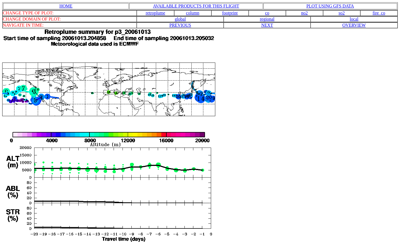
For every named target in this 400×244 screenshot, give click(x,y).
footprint (230, 13)
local (354, 19)
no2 (304, 13)
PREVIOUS (180, 25)
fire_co (378, 13)
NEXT (267, 25)
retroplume (155, 13)
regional (267, 19)
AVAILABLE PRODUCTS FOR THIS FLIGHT (196, 6)
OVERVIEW (354, 25)
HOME (65, 6)
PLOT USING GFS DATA (330, 6)
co (267, 13)
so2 (342, 13)
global (180, 19)
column (192, 13)
